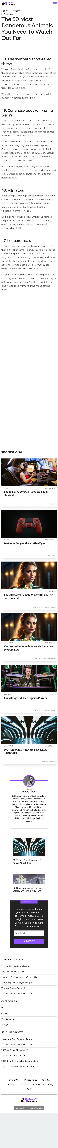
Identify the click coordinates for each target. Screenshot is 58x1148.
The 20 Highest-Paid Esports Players (25, 698)
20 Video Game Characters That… (16, 1050)
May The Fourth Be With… (13, 972)
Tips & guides (7, 1019)
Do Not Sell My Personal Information (29, 1108)
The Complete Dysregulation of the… (18, 1066)
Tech (3, 1008)
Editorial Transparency (43, 1084)
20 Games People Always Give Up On (25, 543)
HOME (4, 11)
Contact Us (10, 1084)
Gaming (5, 1014)
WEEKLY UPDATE (29, 901)
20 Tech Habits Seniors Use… (14, 1055)
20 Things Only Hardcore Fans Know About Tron (28, 862)
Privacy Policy (30, 1080)
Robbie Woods (10, 14)
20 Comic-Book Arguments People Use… (20, 977)
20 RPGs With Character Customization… (20, 1061)
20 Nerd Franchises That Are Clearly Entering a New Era (28, 889)
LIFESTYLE (16, 11)
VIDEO (6, 488)
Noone (52, 504)
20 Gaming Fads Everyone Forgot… (17, 983)
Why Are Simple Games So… (14, 988)
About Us (23, 1084)
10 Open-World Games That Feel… (17, 994)
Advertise (46, 1080)
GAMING (7, 694)
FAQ (29, 1089)
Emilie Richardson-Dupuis (45, 607)
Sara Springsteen (48, 762)
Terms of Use (14, 1080)
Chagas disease (9, 149)
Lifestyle (5, 1024)
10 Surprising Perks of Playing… (15, 966)
